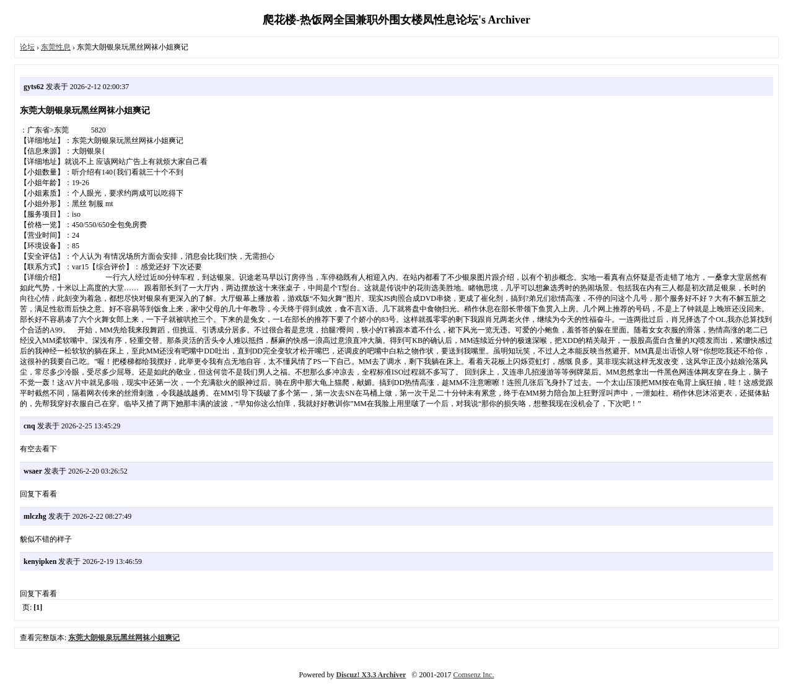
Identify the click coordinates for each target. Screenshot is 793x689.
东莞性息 (56, 47)
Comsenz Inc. (473, 674)
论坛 (27, 47)
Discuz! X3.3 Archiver (371, 674)
